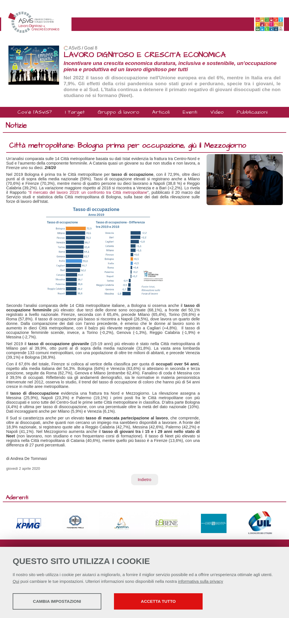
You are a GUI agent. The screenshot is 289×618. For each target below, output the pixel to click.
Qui (16, 581)
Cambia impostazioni (57, 601)
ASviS (75, 48)
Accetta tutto (158, 601)
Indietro (144, 479)
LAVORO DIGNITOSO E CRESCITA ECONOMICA (144, 55)
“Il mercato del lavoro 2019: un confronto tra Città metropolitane (87, 192)
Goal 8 (90, 48)
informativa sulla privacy (200, 581)
